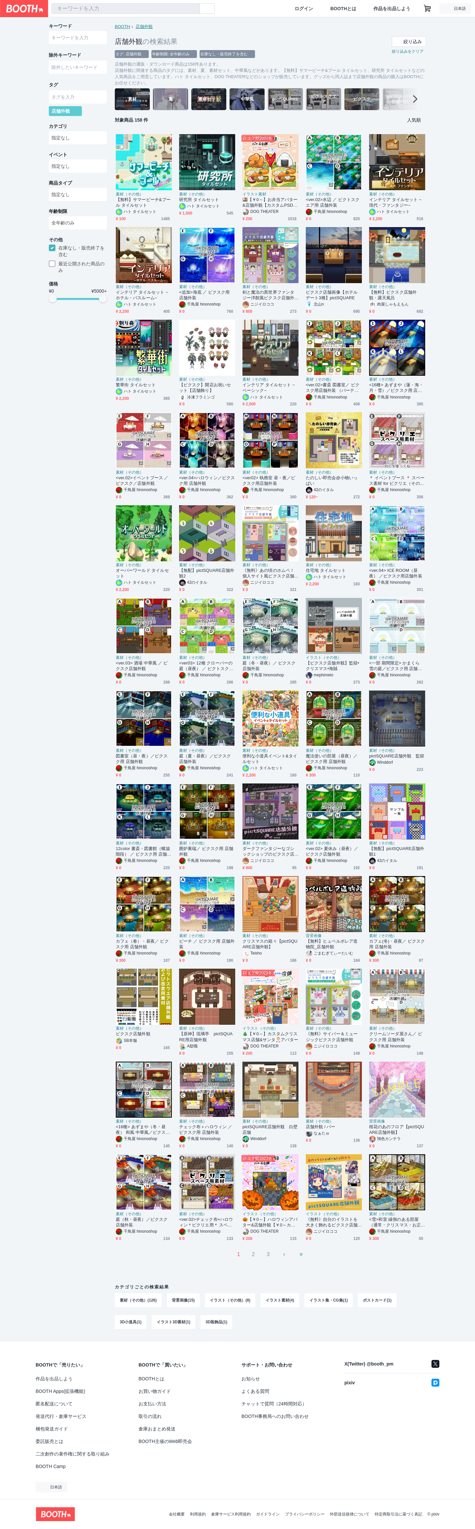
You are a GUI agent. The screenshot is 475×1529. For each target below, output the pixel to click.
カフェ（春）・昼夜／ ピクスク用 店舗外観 (142, 944)
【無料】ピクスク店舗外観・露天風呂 (393, 295)
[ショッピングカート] (427, 8)
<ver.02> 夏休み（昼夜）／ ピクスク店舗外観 (332, 851)
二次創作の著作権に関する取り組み (73, 1453)
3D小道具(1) (131, 1322)
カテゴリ (58, 126)
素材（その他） (129, 194)
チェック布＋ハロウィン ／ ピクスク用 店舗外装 (205, 1129)
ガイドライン (268, 1514)
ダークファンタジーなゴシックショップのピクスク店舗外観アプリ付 (268, 851)
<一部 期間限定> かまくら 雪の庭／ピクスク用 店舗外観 (395, 666)
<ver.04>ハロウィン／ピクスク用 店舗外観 (207, 480)
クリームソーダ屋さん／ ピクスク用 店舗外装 (395, 1036)
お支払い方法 (152, 1403)
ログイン (304, 8)
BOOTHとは (343, 8)
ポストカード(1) (377, 1300)
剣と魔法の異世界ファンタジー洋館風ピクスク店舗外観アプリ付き (268, 295)
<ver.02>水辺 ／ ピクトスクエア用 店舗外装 (333, 202)
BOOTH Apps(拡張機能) (60, 1391)
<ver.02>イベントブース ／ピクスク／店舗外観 (142, 480)
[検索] (193, 9)
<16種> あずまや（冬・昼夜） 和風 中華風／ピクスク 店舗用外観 (143, 1129)
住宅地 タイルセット (326, 570)
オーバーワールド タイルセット (142, 573)
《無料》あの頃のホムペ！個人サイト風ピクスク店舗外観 (268, 573)
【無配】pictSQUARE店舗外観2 (207, 573)
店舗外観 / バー (320, 1126)
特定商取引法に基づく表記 (398, 1514)
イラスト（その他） (323, 658)
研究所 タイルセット (199, 199)
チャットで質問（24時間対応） (274, 1403)
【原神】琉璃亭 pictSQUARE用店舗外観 (206, 1036)
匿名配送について (54, 1403)
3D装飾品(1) (216, 1322)
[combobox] (125, 8)
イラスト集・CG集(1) (328, 1300)
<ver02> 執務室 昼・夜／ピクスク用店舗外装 (268, 480)
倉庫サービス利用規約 (231, 1514)
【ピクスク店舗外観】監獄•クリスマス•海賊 (332, 666)
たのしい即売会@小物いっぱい (332, 480)
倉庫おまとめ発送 (157, 1428)
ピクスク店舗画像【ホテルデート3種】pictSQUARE (332, 295)
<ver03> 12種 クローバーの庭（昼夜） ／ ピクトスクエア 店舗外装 (206, 666)
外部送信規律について (349, 1514)
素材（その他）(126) (138, 1300)
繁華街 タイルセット (136, 384)
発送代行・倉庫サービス (61, 1416)
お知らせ (250, 1378)
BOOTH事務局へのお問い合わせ (275, 1416)
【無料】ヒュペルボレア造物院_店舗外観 (332, 944)
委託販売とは (49, 1441)
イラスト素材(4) (280, 1300)
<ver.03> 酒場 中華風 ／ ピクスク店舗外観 (142, 666)
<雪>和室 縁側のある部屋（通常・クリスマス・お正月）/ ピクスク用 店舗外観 (396, 1222)
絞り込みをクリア (408, 51)
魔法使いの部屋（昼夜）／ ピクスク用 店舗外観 (332, 758)
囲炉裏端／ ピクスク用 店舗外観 (206, 851)
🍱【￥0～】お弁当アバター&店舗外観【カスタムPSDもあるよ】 (270, 202)
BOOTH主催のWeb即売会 (165, 1441)
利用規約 (198, 1514)
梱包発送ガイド (52, 1428)
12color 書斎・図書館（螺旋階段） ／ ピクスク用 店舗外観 (143, 851)
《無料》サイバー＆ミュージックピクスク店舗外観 (332, 1036)
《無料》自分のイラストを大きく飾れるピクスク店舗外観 (332, 1222)
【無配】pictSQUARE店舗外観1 (397, 851)
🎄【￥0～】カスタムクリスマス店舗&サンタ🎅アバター (270, 1036)
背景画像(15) (183, 1300)
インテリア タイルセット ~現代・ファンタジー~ (395, 202)
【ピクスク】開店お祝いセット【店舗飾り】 (205, 387)
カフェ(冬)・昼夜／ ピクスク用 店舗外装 (397, 944)
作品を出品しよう (391, 8)
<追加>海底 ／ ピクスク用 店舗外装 (204, 295)
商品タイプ (60, 183)
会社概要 (177, 1514)
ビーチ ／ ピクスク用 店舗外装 (207, 944)
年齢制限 (58, 211)
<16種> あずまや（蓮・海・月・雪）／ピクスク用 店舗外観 (396, 387)
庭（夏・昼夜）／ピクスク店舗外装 (205, 758)
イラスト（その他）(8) (230, 1300)
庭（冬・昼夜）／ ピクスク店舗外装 (269, 666)
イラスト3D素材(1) (173, 1322)
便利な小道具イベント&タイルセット (269, 758)
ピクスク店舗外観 (133, 1033)
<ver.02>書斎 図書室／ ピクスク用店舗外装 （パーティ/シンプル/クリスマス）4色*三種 (333, 387)
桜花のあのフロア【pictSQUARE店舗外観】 (396, 1129)
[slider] (53, 299)
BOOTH (122, 26)
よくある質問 (255, 1391)
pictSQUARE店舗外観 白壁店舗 (270, 1129)
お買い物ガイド (155, 1391)
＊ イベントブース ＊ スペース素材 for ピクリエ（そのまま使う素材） (397, 480)
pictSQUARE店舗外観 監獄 (397, 755)
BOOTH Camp (51, 1466)
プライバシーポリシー (305, 1514)
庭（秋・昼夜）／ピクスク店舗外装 (142, 1222)
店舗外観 (144, 26)
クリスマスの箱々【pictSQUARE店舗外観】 (270, 944)
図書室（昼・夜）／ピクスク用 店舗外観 (142, 758)
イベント (58, 154)
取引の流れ (150, 1416)
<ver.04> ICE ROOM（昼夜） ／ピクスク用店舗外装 (395, 573)
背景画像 (314, 936)
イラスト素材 (254, 194)
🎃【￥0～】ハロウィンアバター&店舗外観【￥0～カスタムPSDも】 (270, 1222)
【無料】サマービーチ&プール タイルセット (143, 202)
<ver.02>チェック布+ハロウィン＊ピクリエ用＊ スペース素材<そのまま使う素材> (206, 1222)
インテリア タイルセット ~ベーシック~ (268, 387)
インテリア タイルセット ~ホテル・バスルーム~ (142, 295)
